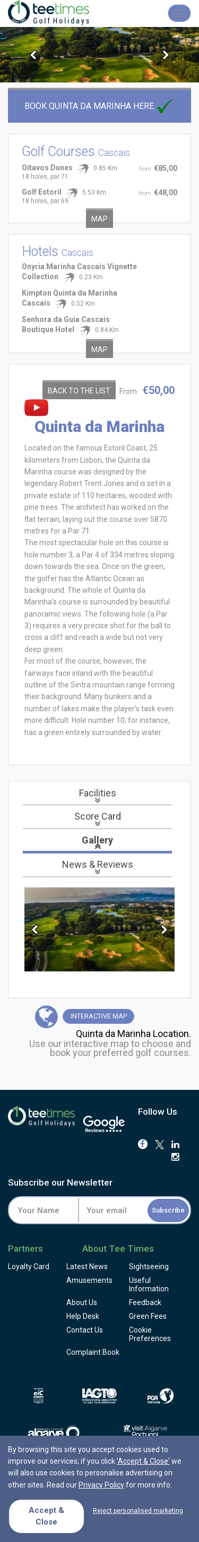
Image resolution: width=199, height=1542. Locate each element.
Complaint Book (92, 1352)
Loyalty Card (28, 1266)
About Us (81, 1302)
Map (99, 219)
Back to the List (79, 391)
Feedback (145, 1302)
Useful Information (149, 1284)
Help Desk (82, 1316)
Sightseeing (149, 1266)
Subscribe (168, 1210)
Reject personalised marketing (138, 1511)
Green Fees (148, 1316)
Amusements (89, 1280)
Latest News (87, 1266)
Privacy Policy (101, 1485)
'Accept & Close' (143, 1461)
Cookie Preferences (150, 1334)
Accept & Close (46, 1516)
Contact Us (84, 1330)
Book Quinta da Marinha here (99, 106)
